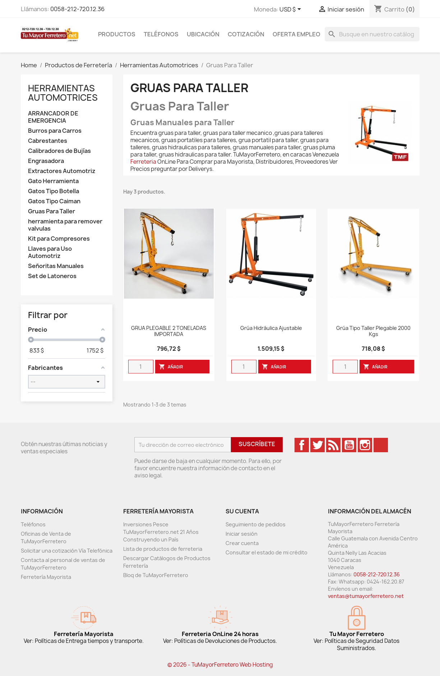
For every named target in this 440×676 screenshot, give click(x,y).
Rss (333, 445)
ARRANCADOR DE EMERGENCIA (53, 117)
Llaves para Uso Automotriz (50, 252)
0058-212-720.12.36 (77, 9)
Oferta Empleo (296, 34)
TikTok (381, 445)
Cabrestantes (47, 141)
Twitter (317, 445)
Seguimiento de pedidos (256, 524)
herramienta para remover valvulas (65, 225)
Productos (116, 34)
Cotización (246, 34)
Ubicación (203, 34)
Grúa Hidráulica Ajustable (271, 328)
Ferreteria (143, 161)
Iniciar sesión (242, 533)
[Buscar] (372, 34)
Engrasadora (46, 161)
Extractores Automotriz (62, 171)
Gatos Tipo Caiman (54, 201)
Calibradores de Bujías (59, 151)
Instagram (365, 445)
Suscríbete (256, 444)
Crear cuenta (242, 543)
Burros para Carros (55, 131)
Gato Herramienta (53, 181)
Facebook (302, 445)
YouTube (349, 445)
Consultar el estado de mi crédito (266, 552)
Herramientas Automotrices (63, 93)
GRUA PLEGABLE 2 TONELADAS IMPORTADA (168, 331)
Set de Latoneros (52, 276)
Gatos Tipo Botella (53, 191)
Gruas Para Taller (51, 211)
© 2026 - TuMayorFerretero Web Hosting (220, 664)
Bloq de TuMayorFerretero (155, 575)
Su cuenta (242, 511)
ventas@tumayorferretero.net (366, 596)
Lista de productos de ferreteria (162, 548)
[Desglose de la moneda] (291, 9)
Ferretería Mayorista (46, 576)
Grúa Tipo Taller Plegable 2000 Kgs (373, 331)
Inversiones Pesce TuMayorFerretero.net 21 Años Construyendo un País (161, 532)
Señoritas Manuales (56, 266)
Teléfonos (161, 34)
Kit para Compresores (59, 238)
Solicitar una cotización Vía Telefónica (66, 550)
